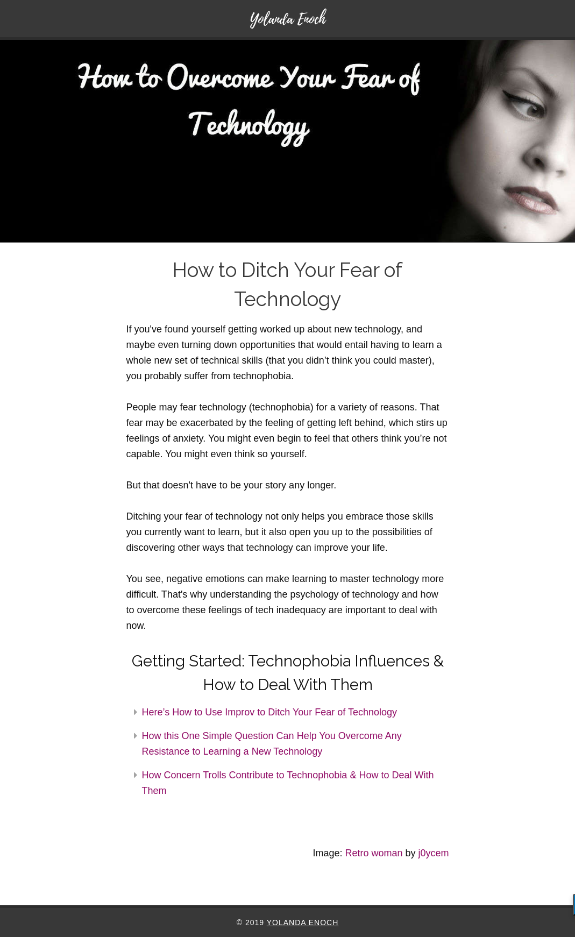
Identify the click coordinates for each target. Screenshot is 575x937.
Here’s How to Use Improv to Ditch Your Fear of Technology (269, 712)
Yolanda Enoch (303, 922)
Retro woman (373, 853)
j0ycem (433, 853)
